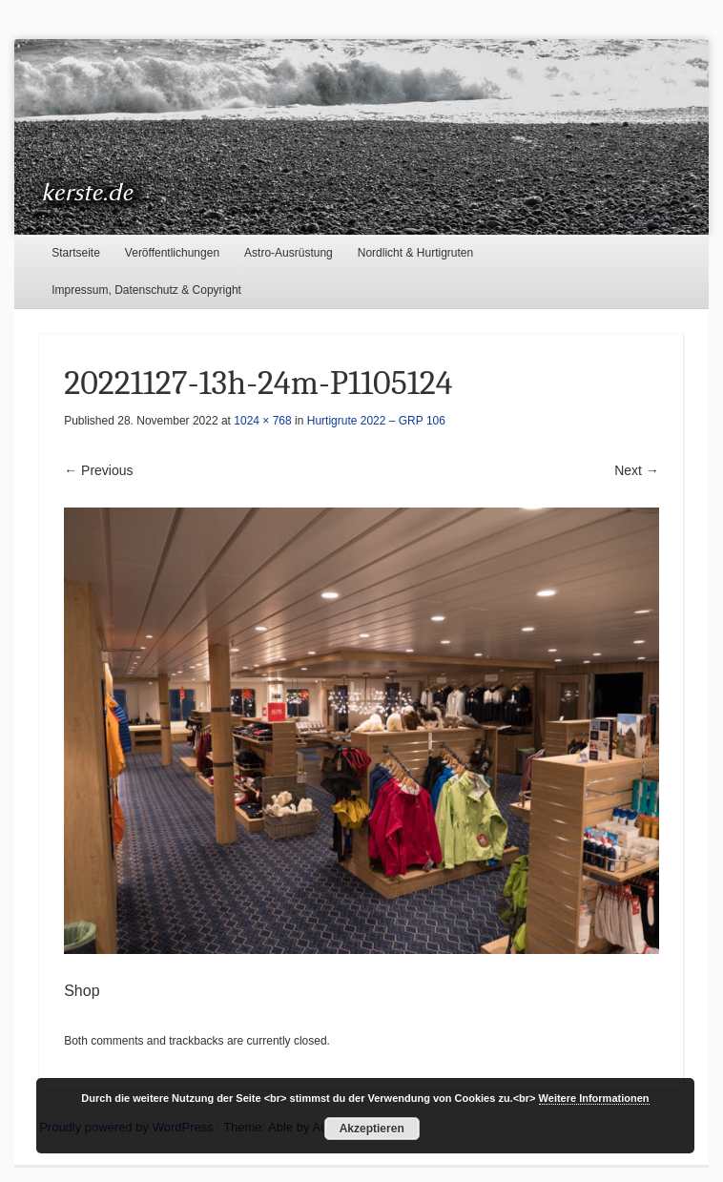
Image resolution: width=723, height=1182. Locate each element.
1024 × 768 (262, 420)
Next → (636, 470)
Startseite (76, 252)
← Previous (98, 470)
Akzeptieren (372, 1128)
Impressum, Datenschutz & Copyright (146, 290)
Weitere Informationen (594, 1098)
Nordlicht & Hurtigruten (415, 252)
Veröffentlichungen (172, 252)
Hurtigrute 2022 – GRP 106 (376, 420)
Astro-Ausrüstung (288, 252)
